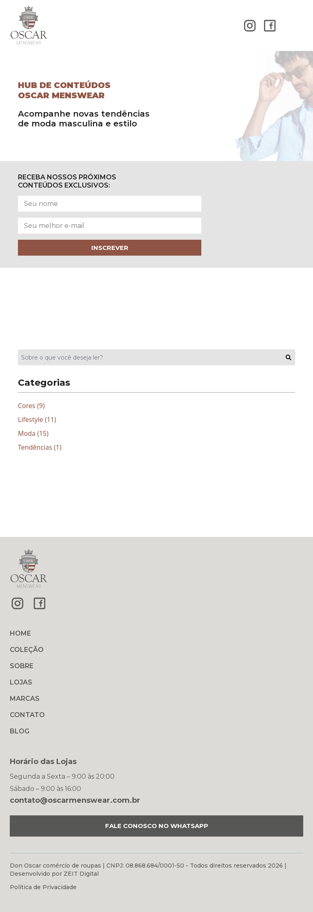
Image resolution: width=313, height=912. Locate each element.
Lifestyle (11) (37, 419)
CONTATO (27, 715)
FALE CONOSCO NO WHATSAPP (156, 826)
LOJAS (21, 682)
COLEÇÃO (27, 650)
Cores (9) (31, 405)
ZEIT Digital (81, 873)
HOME (20, 633)
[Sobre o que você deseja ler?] (150, 357)
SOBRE (21, 666)
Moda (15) (33, 433)
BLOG (19, 731)
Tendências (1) (40, 447)
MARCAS (25, 698)
